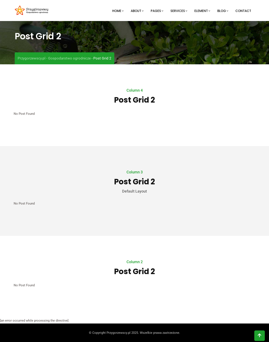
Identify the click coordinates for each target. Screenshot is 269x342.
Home (116, 11)
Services (177, 11)
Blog (221, 11)
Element (201, 11)
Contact (243, 11)
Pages (156, 11)
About (136, 11)
